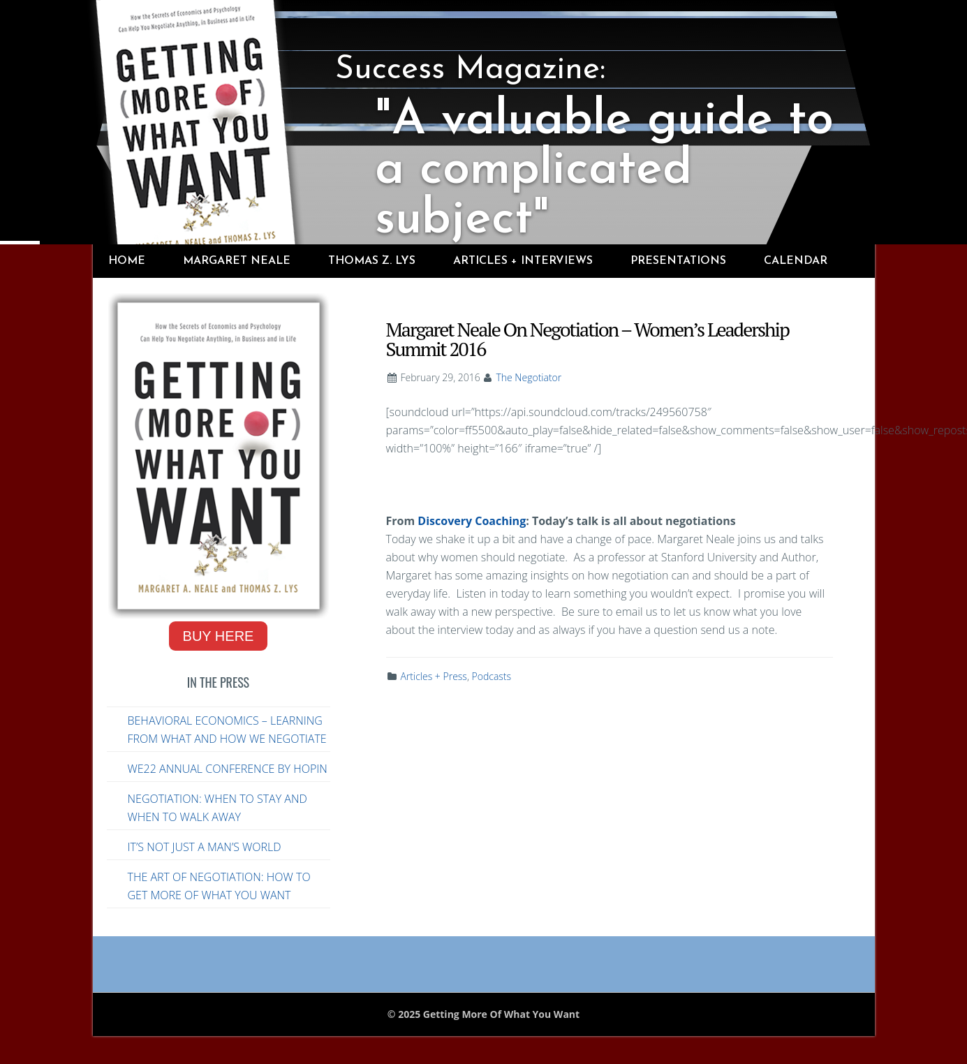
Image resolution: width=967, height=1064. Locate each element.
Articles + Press (434, 676)
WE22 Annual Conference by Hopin (227, 768)
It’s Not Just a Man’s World (204, 847)
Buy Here (218, 636)
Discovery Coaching (472, 521)
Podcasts (492, 676)
